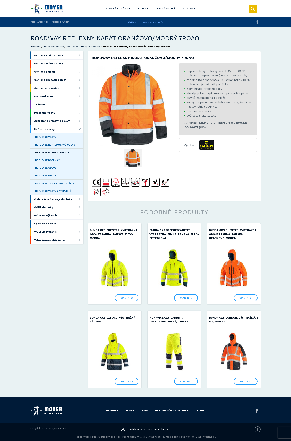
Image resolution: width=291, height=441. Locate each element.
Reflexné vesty (45, 137)
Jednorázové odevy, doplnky (58, 199)
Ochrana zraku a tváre (58, 55)
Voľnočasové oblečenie (58, 240)
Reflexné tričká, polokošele (55, 183)
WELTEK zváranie (58, 232)
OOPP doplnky (58, 207)
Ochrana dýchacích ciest (58, 80)
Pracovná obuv (58, 96)
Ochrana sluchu (58, 72)
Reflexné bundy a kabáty (83, 46)
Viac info (126, 297)
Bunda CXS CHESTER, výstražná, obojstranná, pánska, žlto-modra (114, 234)
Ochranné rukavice (58, 88)
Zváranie (58, 104)
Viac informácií (205, 436)
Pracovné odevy (58, 113)
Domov (35, 46)
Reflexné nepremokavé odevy (55, 144)
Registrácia (60, 21)
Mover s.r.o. (62, 428)
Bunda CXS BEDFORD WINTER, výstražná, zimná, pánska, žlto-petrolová (174, 234)
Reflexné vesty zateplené (53, 191)
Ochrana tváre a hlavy (58, 64)
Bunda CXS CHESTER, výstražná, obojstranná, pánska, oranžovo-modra (233, 234)
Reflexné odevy (54, 46)
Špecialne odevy (58, 224)
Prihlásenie (39, 21)
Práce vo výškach (58, 215)
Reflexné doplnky (47, 160)
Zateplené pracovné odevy (58, 121)
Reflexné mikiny (46, 175)
